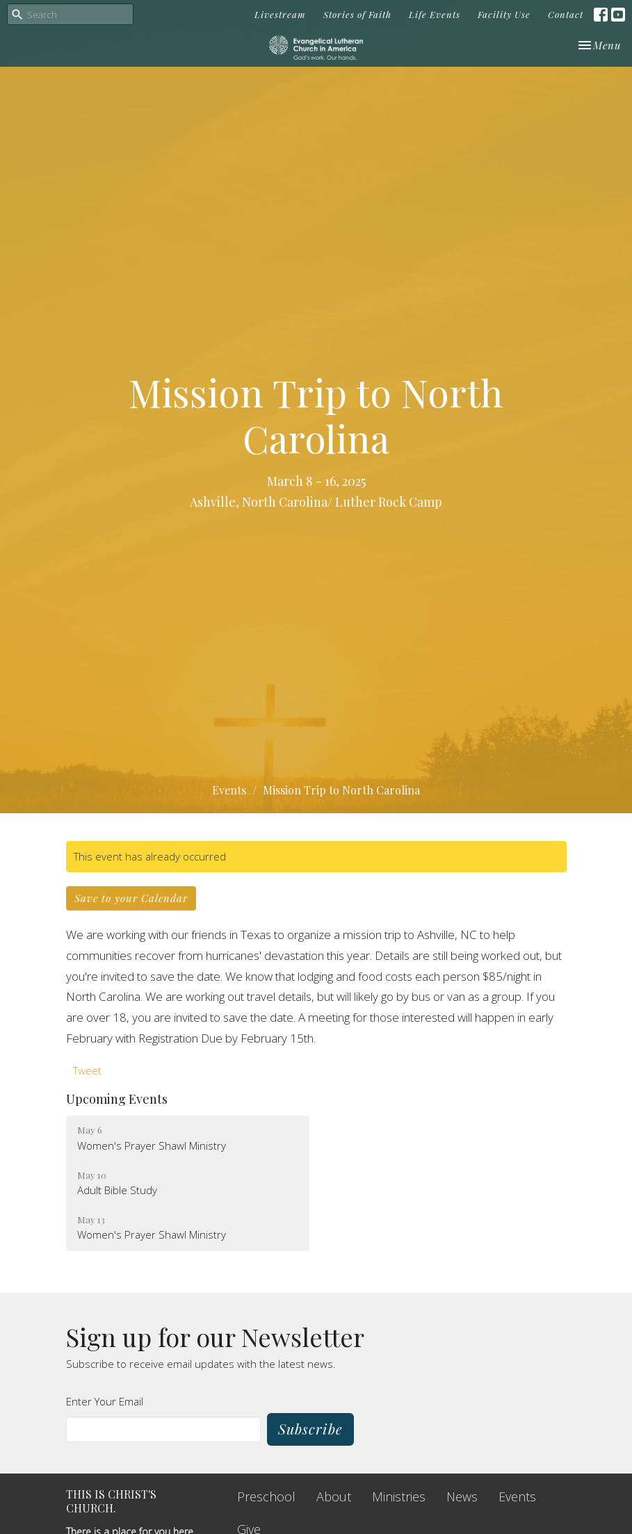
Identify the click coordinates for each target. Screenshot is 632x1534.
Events (229, 790)
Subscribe (310, 1428)
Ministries (399, 1496)
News (462, 1496)
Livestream (280, 14)
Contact (565, 14)
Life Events (434, 14)
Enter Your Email (104, 1401)
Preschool (266, 1496)
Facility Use (504, 14)
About (333, 1496)
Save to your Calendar (131, 898)
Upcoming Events (117, 1099)
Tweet (87, 1070)
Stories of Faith (357, 14)
